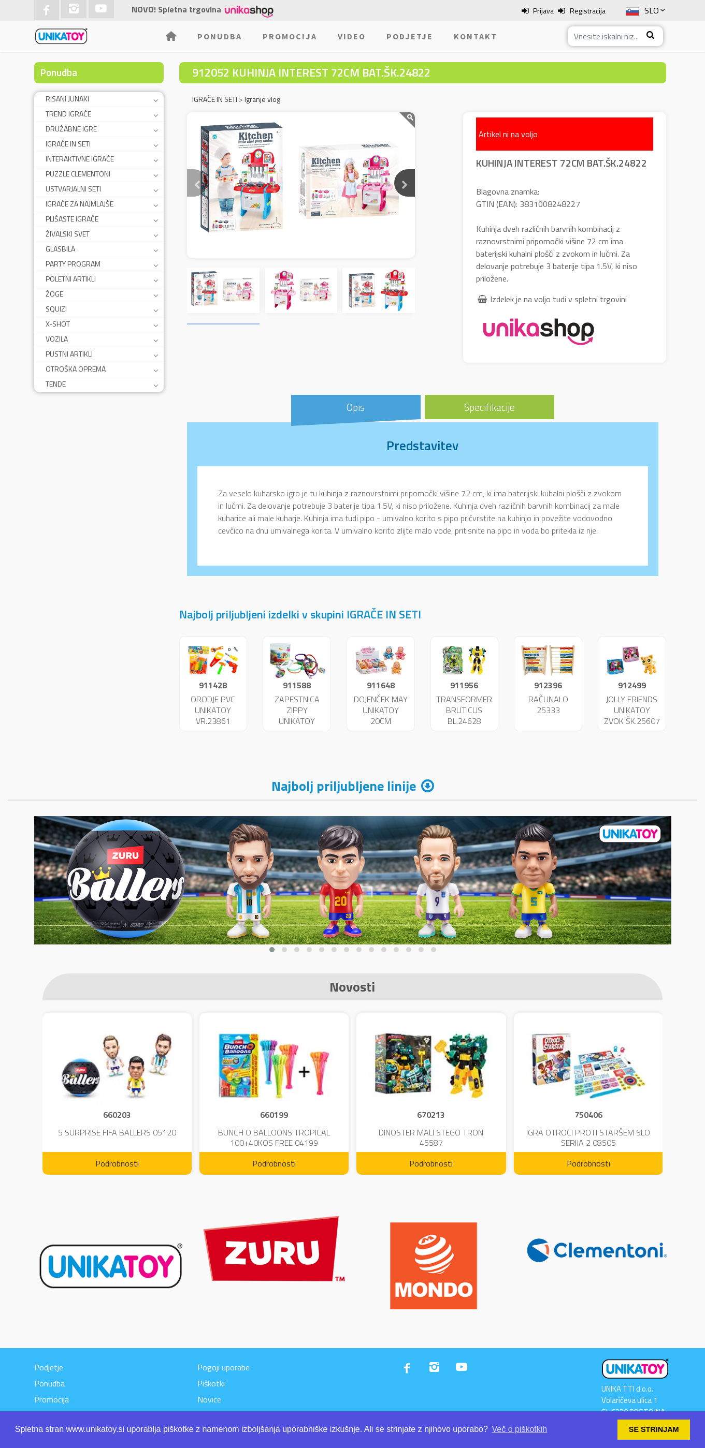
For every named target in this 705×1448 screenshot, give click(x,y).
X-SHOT (58, 323)
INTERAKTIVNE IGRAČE (80, 158)
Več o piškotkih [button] (520, 1429)
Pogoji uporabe (223, 1367)
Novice (209, 1399)
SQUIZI (56, 308)
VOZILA (57, 338)
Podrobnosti (117, 1163)
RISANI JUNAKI (67, 98)
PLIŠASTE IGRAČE (72, 218)
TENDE (56, 383)
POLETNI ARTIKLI (71, 278)
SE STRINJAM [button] (654, 1429)
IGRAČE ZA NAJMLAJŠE (79, 203)
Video (352, 36)
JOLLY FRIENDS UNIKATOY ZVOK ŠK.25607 (632, 710)
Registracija (588, 10)
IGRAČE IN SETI (68, 143)
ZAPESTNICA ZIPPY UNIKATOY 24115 (297, 715)
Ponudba (219, 36)
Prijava (543, 10)
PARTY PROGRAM (73, 263)
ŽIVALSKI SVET (68, 233)
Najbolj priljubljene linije (343, 786)
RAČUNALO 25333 (548, 704)
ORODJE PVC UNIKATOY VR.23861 (213, 710)
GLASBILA (60, 248)
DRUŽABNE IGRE (71, 128)
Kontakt (475, 36)
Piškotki (211, 1383)
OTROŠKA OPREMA (76, 368)
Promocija (290, 36)
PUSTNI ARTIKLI (69, 353)
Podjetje (409, 36)
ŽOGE (54, 293)
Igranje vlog (262, 99)
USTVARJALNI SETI (73, 188)
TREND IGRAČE (68, 113)
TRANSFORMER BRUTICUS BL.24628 (464, 710)
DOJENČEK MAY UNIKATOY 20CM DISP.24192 (381, 715)
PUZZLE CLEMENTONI (78, 173)
